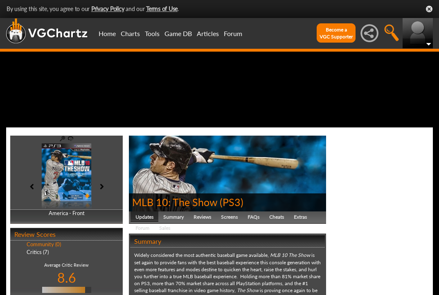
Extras (300, 256)
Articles (208, 33)
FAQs (253, 256)
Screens (229, 256)
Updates (144, 256)
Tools (152, 33)
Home (107, 33)
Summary (173, 256)
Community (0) (44, 283)
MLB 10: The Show (174, 241)
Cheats (276, 256)
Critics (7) (38, 291)
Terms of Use (162, 8)
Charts (130, 33)
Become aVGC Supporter (336, 33)
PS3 (232, 241)
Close (429, 9)
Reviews (202, 256)
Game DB (178, 33)
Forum (233, 33)
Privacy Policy (107, 8)
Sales (164, 267)
